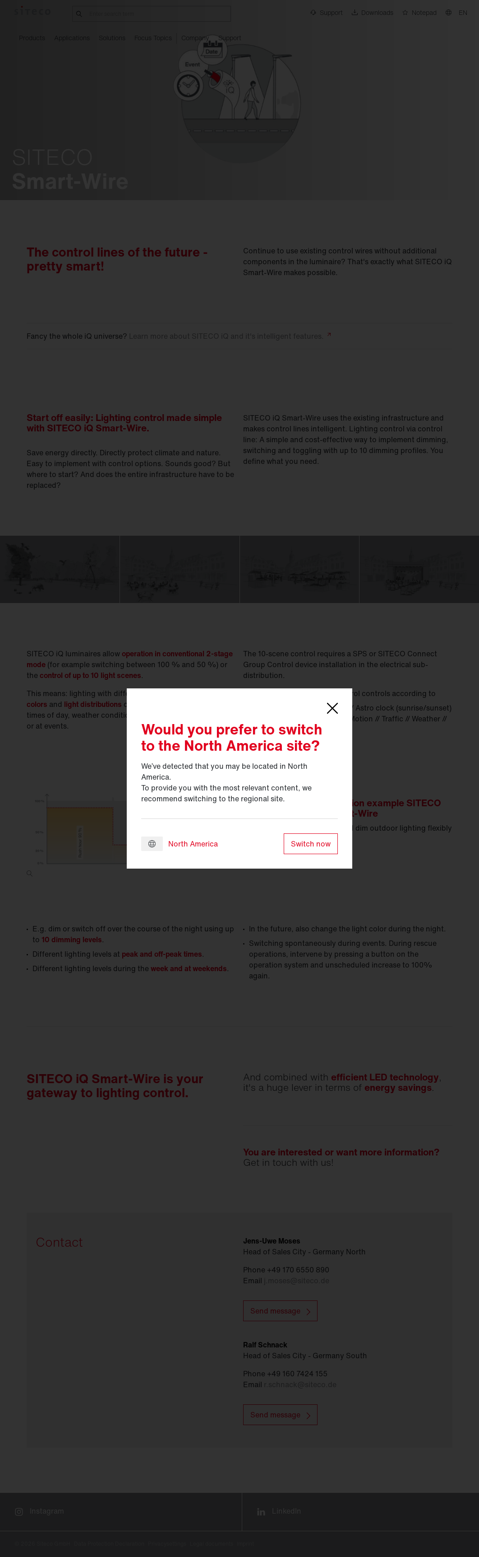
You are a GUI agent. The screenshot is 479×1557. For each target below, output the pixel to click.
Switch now (311, 843)
